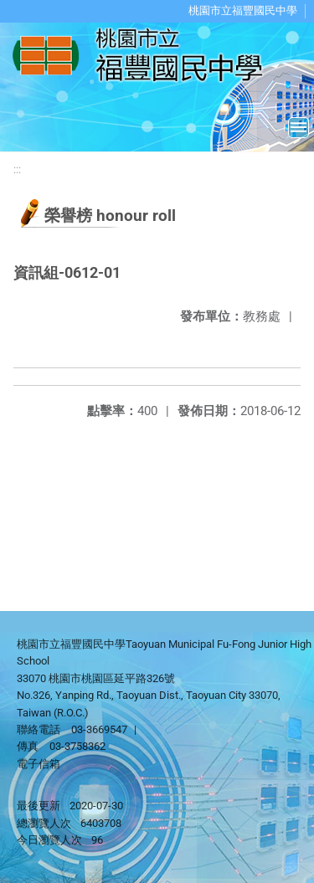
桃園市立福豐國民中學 (242, 10)
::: (17, 169)
